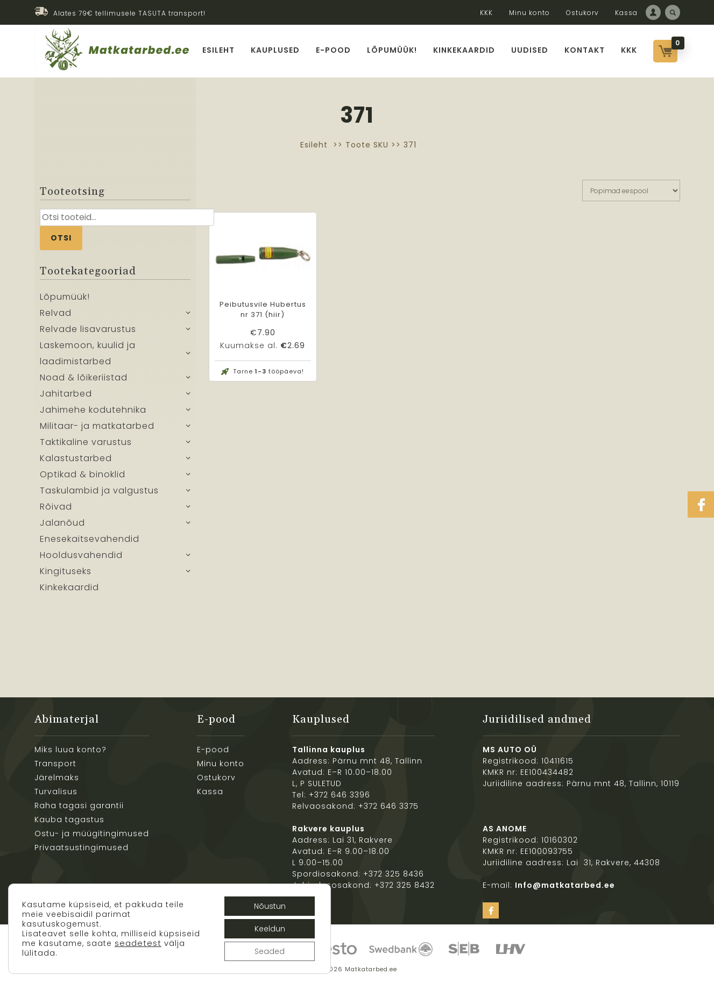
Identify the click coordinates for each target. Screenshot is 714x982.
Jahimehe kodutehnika (93, 410)
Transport (55, 763)
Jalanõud (62, 523)
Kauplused (275, 50)
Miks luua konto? (70, 749)
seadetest (138, 943)
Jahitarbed (66, 393)
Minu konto (529, 12)
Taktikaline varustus (86, 442)
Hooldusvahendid (81, 555)
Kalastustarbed (76, 458)
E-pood (333, 50)
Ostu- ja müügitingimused (91, 833)
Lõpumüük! (392, 50)
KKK (486, 12)
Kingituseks (65, 571)
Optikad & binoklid (82, 474)
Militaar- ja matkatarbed (97, 426)
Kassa (626, 12)
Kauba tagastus (69, 819)
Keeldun (270, 928)
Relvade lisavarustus (88, 329)
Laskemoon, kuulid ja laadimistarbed (88, 353)
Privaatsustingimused (81, 847)
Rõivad (56, 506)
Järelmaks (56, 777)
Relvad (56, 313)
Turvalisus (55, 791)
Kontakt (584, 50)
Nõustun (270, 906)
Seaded (270, 951)
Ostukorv (582, 12)
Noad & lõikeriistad (84, 377)
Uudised (529, 50)
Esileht (218, 50)
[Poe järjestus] (631, 190)
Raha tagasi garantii (79, 805)
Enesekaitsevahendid (89, 539)
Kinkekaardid (464, 50)
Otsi (61, 237)
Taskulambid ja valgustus (99, 490)
